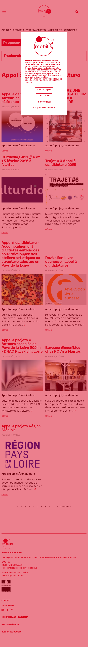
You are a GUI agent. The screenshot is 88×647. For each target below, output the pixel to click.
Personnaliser (44, 102)
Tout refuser (44, 96)
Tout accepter (44, 89)
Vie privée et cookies (44, 108)
